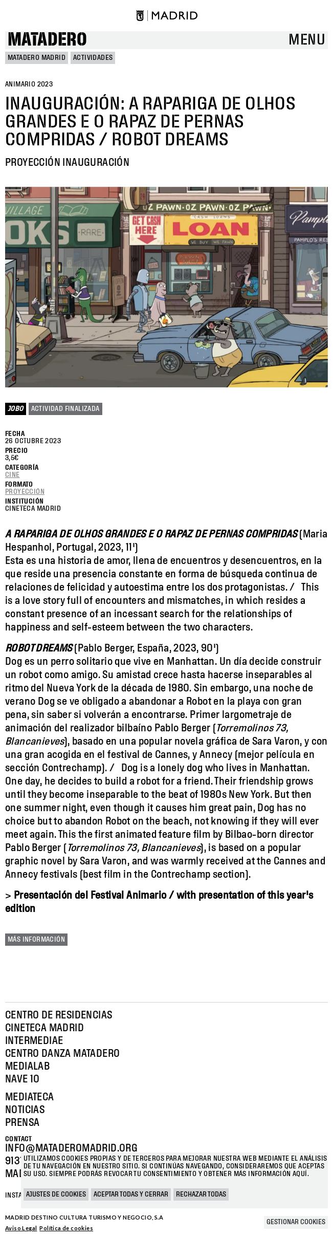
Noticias (25, 1110)
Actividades (93, 57)
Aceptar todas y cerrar (131, 1194)
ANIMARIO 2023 (29, 84)
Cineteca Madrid (44, 1028)
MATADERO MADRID (36, 57)
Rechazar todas (201, 1194)
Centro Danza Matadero (62, 1054)
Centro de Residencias (58, 1015)
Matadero (47, 40)
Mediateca (29, 1097)
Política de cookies (66, 1228)
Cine (12, 475)
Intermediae (34, 1041)
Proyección (25, 491)
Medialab (27, 1066)
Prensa (22, 1123)
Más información (36, 939)
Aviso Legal (21, 1228)
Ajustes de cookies (56, 1194)
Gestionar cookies (296, 1222)
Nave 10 (22, 1079)
